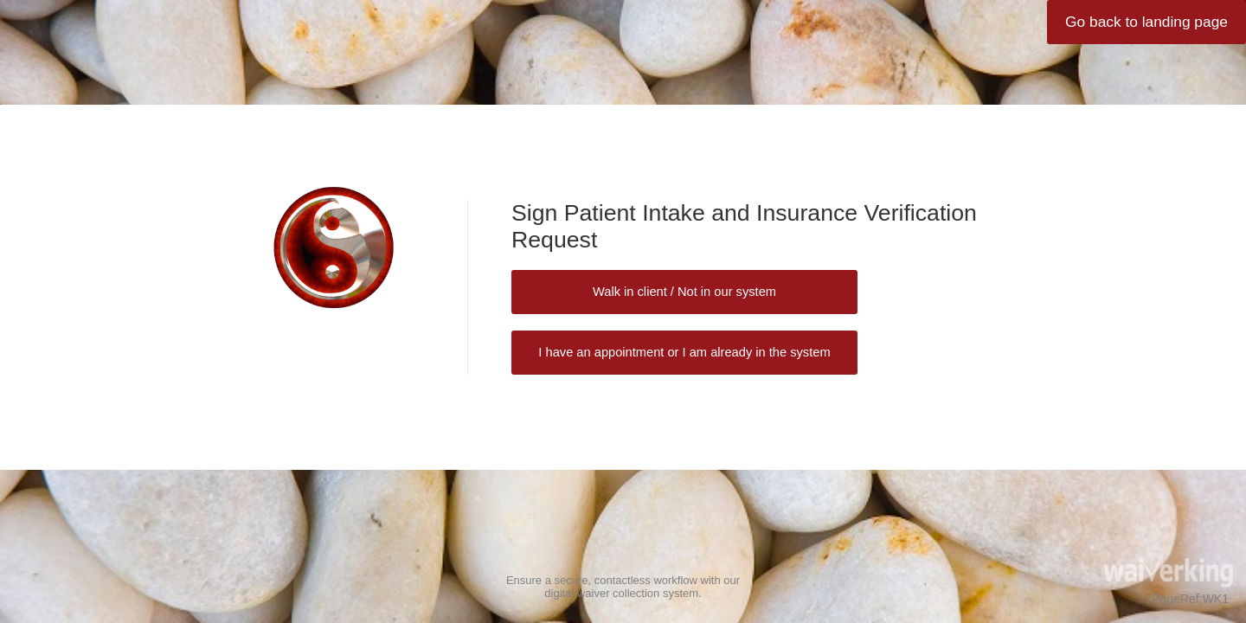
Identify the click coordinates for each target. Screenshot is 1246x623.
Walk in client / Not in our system (684, 292)
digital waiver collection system (621, 593)
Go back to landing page (1146, 21)
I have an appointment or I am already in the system (684, 352)
